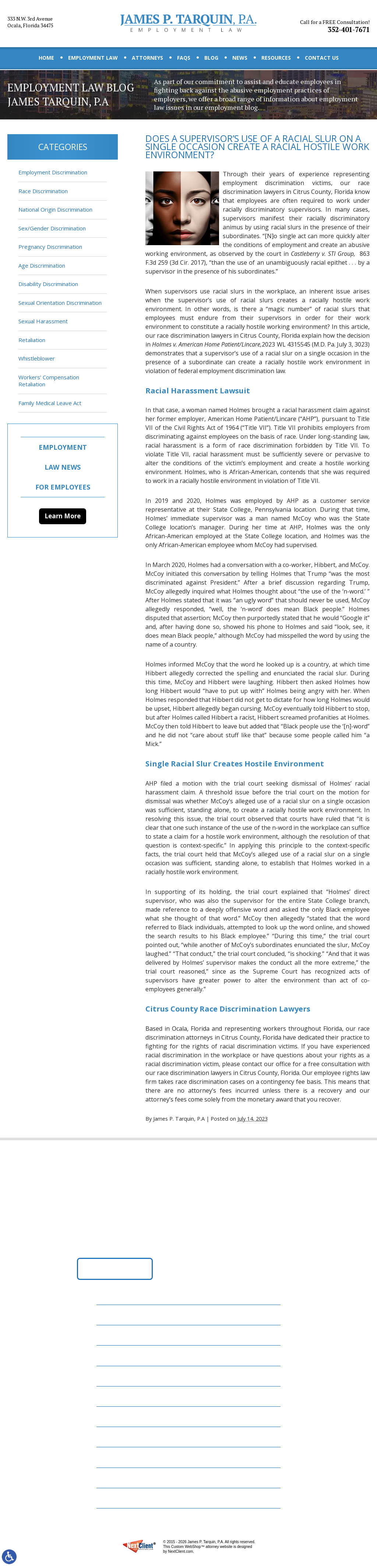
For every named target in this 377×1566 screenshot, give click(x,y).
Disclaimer (116, 1476)
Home (46, 57)
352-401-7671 (336, 23)
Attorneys (147, 57)
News (239, 57)
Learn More (63, 516)
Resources (276, 57)
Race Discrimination (43, 191)
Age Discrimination (41, 265)
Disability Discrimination (48, 284)
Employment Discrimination (52, 172)
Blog (211, 57)
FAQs (183, 57)
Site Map (113, 1497)
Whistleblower (36, 358)
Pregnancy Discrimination (50, 246)
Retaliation (31, 340)
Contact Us (322, 57)
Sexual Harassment (43, 321)
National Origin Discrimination (55, 209)
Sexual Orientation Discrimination (60, 302)
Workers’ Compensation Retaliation (48, 380)
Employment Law (93, 57)
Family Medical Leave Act (49, 403)
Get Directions (115, 1270)
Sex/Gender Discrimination (52, 228)
